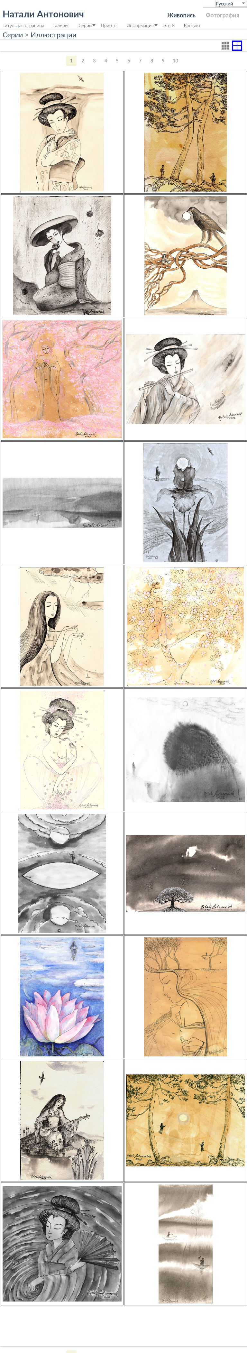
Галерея (61, 25)
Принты (109, 25)
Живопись (181, 15)
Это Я (169, 25)
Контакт (192, 25)
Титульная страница (23, 25)
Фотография (222, 15)
